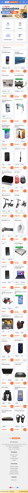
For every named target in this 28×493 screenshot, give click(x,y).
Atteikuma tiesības (14, 472)
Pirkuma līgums (14, 470)
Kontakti (14, 460)
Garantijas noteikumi (14, 473)
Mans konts (14, 480)
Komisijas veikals (14, 458)
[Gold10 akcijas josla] (14, 491)
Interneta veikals (14, 455)
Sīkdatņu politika (14, 468)
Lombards (14, 456)
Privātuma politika (14, 466)
